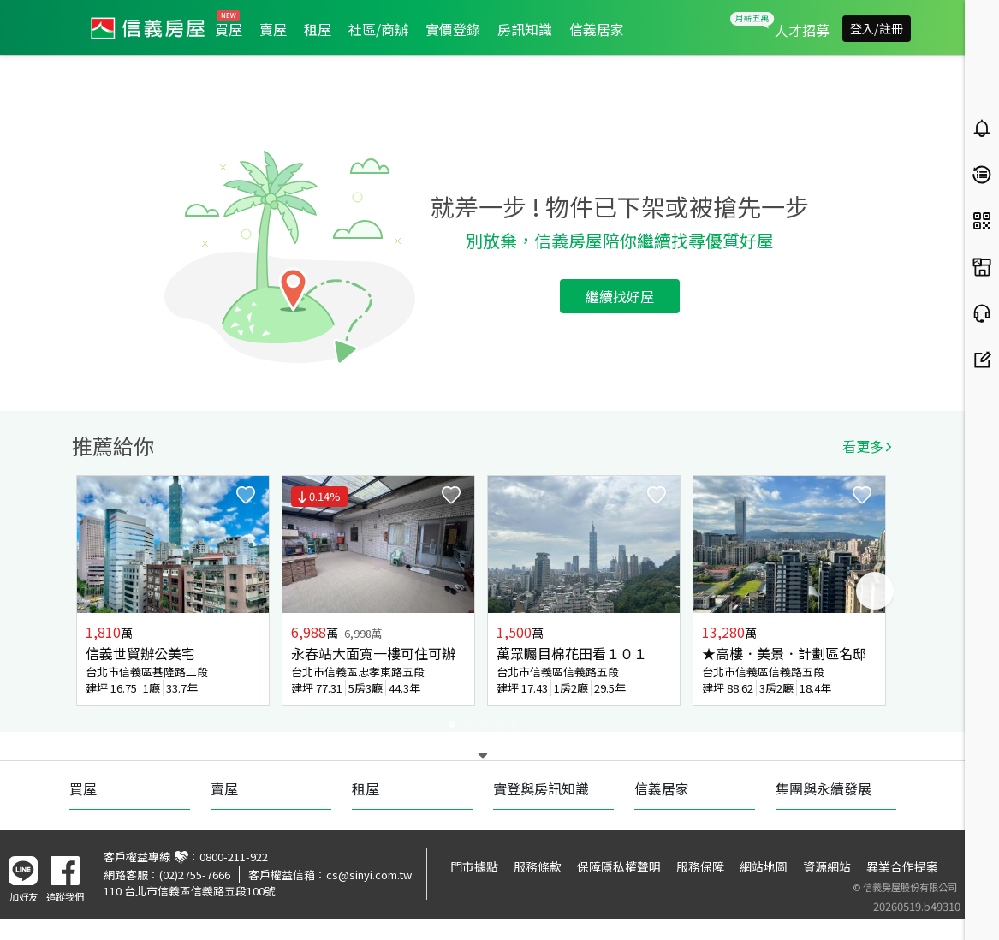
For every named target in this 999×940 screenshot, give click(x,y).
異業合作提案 (902, 866)
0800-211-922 (233, 856)
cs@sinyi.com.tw (369, 874)
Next (875, 591)
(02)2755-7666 (194, 874)
